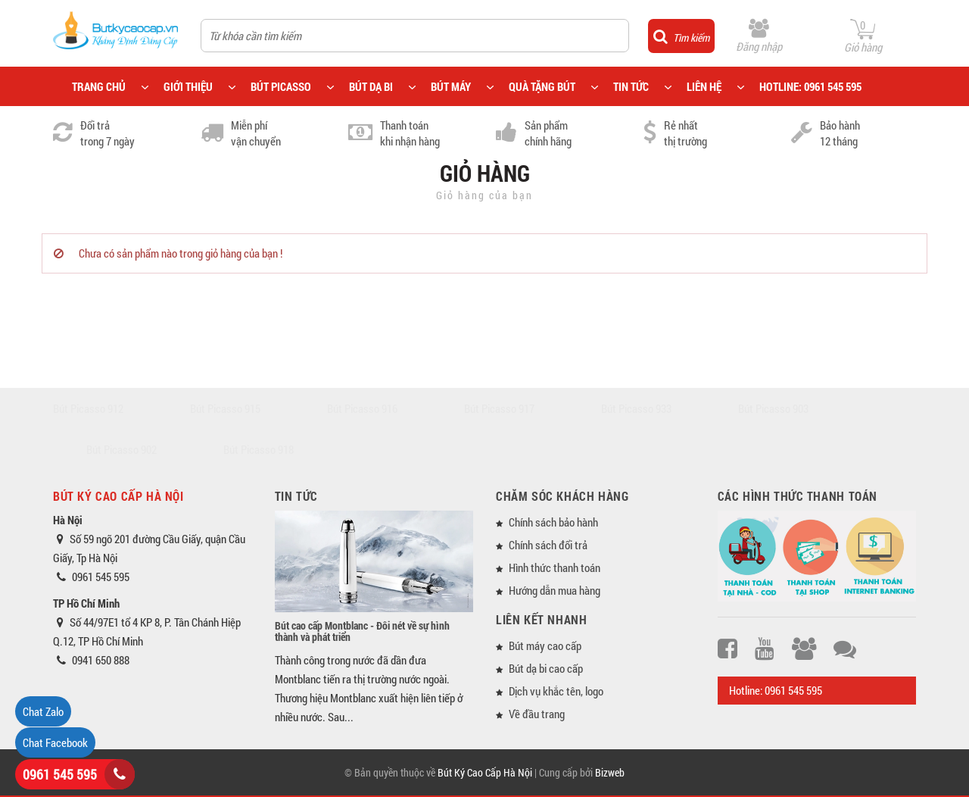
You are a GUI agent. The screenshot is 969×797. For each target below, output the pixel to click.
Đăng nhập (759, 46)
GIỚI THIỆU (188, 86)
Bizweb (610, 772)
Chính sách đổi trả (548, 544)
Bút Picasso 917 (499, 408)
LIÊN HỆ (704, 86)
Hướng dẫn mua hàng (554, 590)
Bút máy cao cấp (545, 645)
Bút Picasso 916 (362, 408)
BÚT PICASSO (281, 86)
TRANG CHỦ (99, 86)
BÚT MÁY (451, 86)
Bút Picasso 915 (225, 408)
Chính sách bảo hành (553, 522)
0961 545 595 (60, 774)
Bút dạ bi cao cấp (546, 668)
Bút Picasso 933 (636, 408)
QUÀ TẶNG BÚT (542, 86)
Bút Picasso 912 (88, 408)
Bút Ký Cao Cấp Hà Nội (485, 772)
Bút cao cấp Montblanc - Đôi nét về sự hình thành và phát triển (362, 631)
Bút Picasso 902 (121, 449)
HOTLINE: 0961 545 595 (810, 86)
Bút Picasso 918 (258, 449)
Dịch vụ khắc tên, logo (556, 691)
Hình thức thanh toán (554, 567)
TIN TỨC (631, 86)
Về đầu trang (537, 713)
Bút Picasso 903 (773, 408)
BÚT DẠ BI (371, 86)
